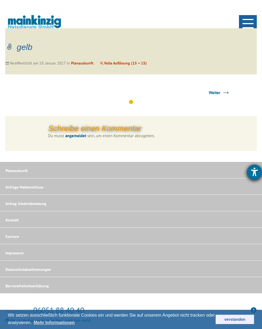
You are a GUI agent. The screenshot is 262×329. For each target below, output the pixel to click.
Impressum (14, 253)
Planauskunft (82, 63)
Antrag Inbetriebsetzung (25, 203)
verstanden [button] (235, 319)
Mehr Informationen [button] (54, 322)
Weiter (219, 92)
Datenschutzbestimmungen (28, 269)
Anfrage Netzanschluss (24, 187)
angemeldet (75, 135)
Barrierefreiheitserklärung (27, 285)
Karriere (12, 236)
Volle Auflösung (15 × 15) (125, 63)
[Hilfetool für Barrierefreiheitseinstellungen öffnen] (254, 172)
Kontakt (12, 220)
